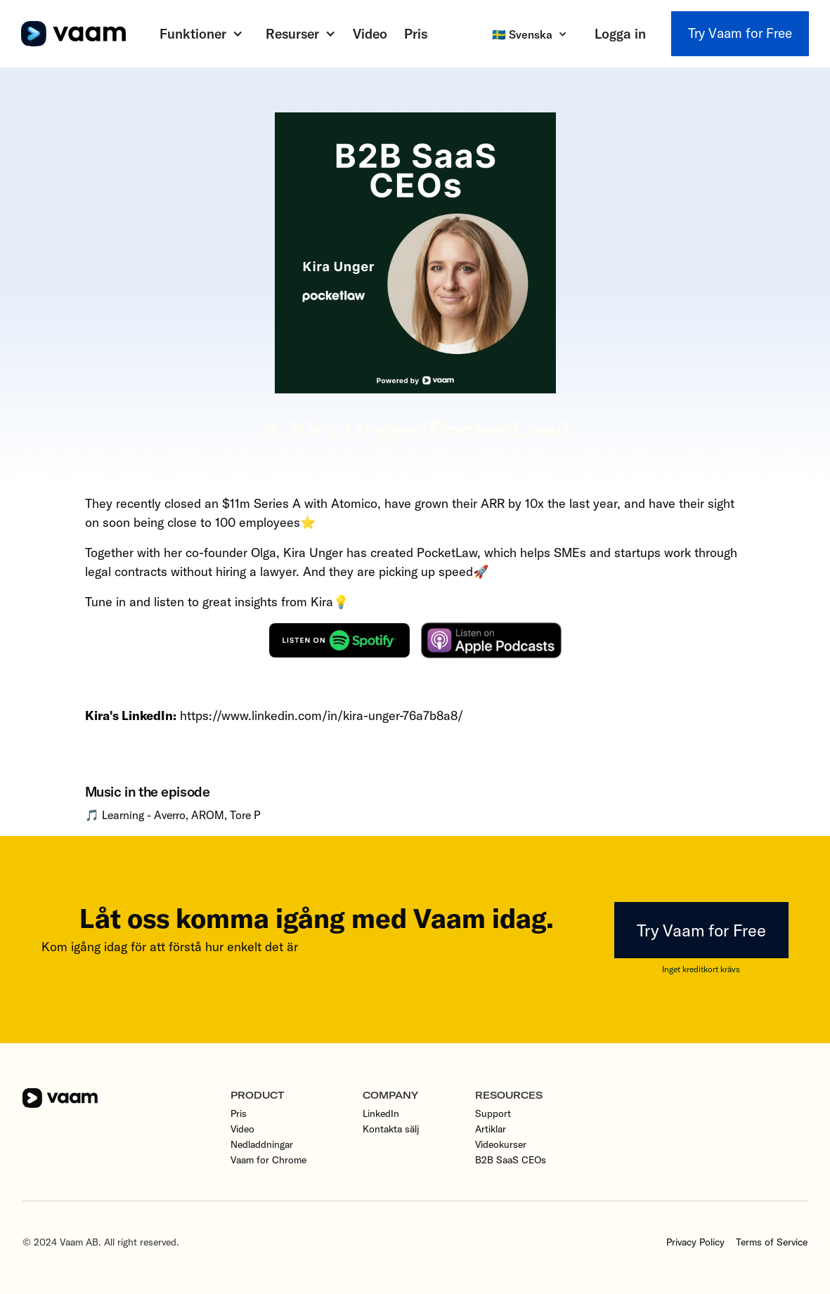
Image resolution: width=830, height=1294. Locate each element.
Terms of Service (772, 1242)
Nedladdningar (262, 1144)
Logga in (620, 33)
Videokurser (500, 1144)
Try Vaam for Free (740, 33)
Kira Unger (313, 552)
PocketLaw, (449, 552)
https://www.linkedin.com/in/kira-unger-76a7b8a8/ (319, 715)
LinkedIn (381, 1113)
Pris (415, 33)
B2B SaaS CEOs (510, 1160)
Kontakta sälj (391, 1129)
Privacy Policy (695, 1242)
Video (370, 33)
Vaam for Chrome (268, 1160)
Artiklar (490, 1129)
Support (493, 1113)
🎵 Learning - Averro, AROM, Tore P (172, 815)
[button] (201, 33)
